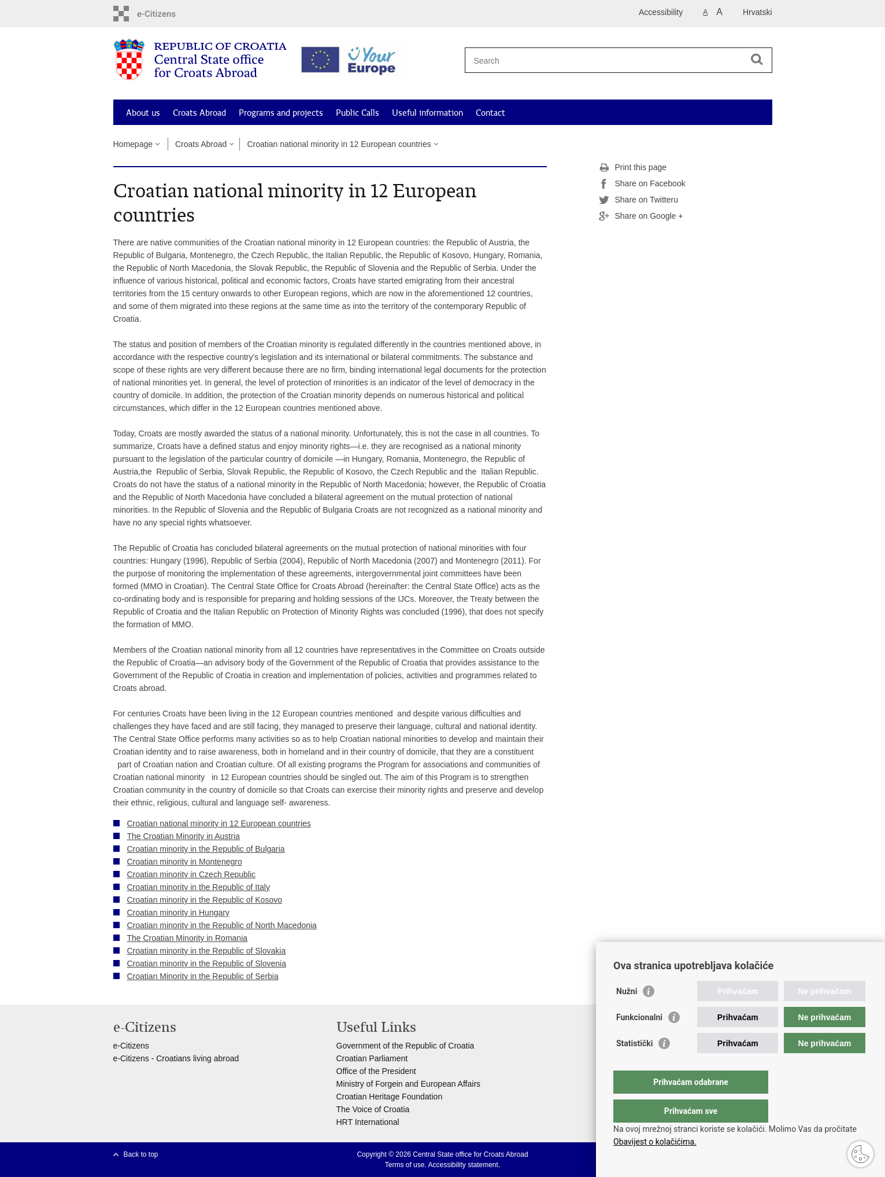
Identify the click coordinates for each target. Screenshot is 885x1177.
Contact (490, 113)
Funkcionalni (639, 1040)
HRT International (367, 1122)
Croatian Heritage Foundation (389, 1096)
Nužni (626, 1014)
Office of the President (376, 1071)
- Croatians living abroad (194, 1058)
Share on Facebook (642, 184)
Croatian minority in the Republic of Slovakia (206, 950)
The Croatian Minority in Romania (187, 938)
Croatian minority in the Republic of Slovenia (206, 963)
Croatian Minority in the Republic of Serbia (203, 976)
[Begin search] (757, 59)
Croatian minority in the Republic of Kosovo (204, 899)
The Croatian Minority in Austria (183, 836)
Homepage (133, 144)
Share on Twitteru (638, 200)
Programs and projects (281, 113)
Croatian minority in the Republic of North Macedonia (222, 925)
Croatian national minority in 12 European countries (339, 144)
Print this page (633, 168)
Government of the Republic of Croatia (405, 1045)
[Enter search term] (614, 60)
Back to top (141, 1154)
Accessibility (661, 12)
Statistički (634, 1066)
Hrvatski (757, 12)
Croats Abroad (199, 113)
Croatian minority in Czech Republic (191, 874)
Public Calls (357, 113)
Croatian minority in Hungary (178, 912)
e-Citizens (131, 1045)
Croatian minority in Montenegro (184, 861)
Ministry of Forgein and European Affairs (408, 1083)
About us (143, 113)
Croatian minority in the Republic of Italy (198, 887)
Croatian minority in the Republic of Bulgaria (206, 849)
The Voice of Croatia (373, 1109)
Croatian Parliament (372, 1058)
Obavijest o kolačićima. (655, 1141)
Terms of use (405, 1165)
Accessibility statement (463, 1165)
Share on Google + (641, 216)
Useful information (427, 113)
